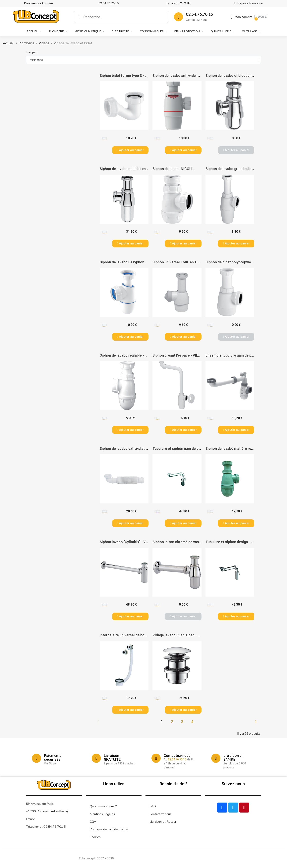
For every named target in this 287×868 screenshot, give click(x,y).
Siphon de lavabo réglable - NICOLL (128, 355)
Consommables (153, 32)
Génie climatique (89, 32)
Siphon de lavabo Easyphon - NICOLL (130, 262)
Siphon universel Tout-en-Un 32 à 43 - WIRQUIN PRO (194, 262)
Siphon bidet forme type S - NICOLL (128, 75)
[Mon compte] (242, 17)
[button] (130, 150)
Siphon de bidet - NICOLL (172, 169)
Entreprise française (248, 3)
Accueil (34, 32)
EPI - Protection (188, 32)
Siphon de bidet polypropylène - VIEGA (236, 262)
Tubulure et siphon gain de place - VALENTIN (189, 448)
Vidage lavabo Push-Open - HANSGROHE (185, 635)
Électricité (122, 32)
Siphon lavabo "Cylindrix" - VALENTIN (130, 542)
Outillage (251, 32)
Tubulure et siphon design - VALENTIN (236, 542)
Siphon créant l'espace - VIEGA (177, 355)
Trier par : (32, 52)
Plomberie (58, 32)
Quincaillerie (222, 32)
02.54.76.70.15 (108, 3)
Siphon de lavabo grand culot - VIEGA (235, 169)
